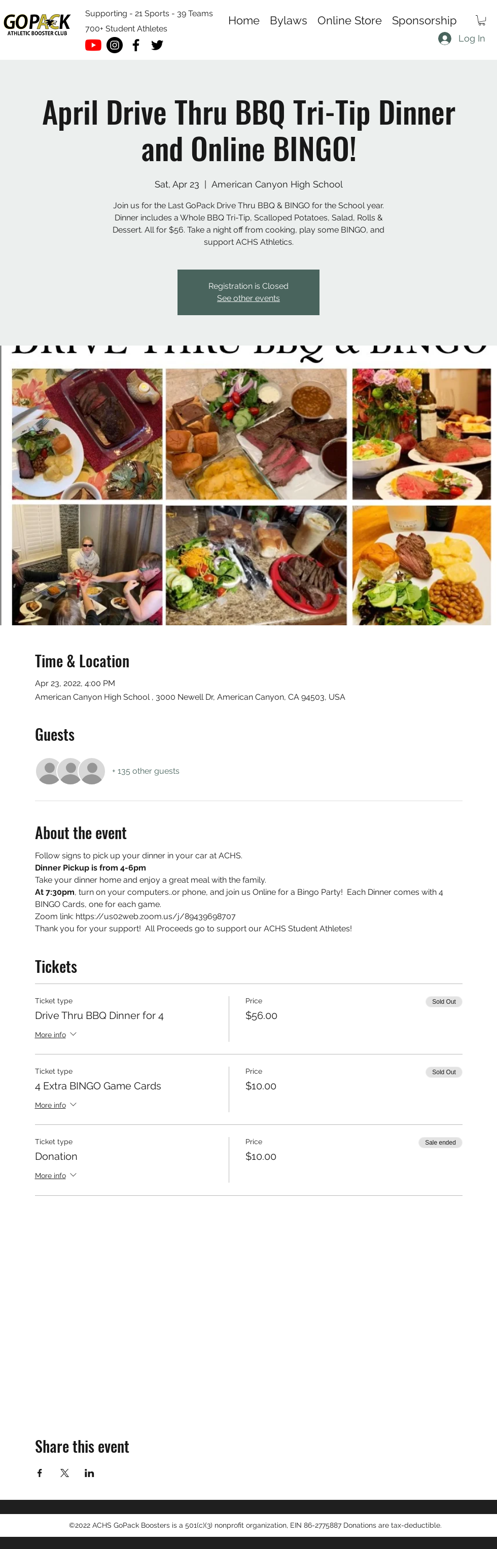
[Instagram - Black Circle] (114, 45)
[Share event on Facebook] (40, 1473)
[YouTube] (93, 45)
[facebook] (136, 45)
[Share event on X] (64, 1473)
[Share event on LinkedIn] (89, 1473)
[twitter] (157, 45)
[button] (482, 20)
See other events (248, 298)
